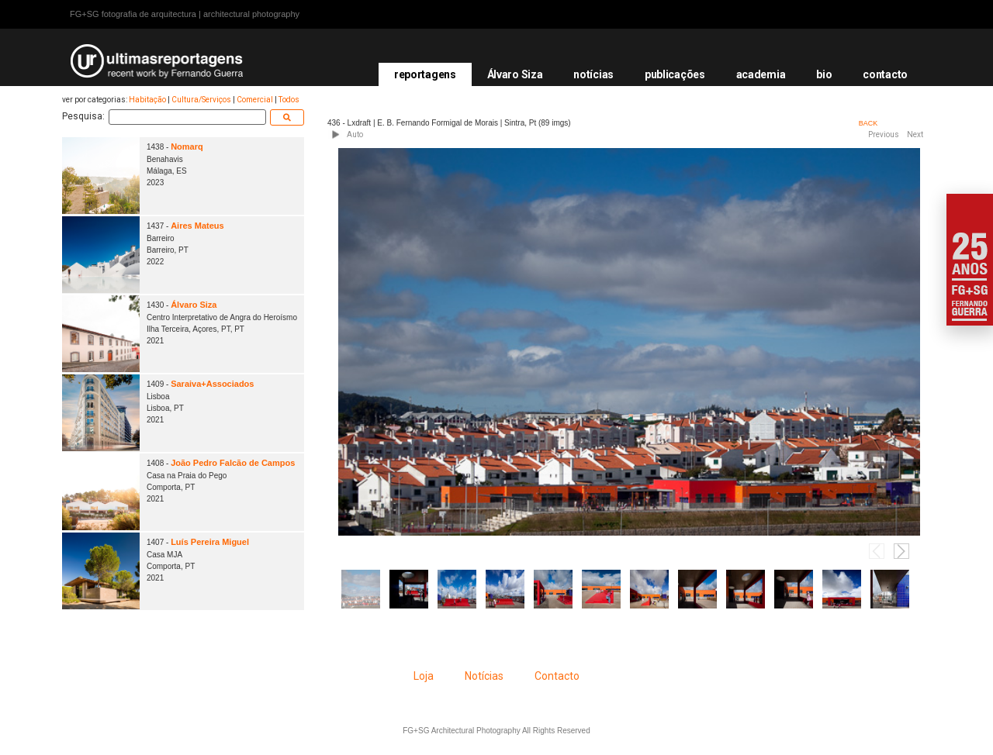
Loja (423, 676)
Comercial (255, 99)
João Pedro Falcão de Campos (233, 462)
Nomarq (187, 146)
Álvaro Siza (515, 74)
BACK (868, 123)
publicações (675, 74)
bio (824, 74)
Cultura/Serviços (201, 99)
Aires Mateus (197, 225)
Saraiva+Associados (212, 383)
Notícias (484, 676)
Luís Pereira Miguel (210, 541)
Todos (289, 99)
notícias (593, 74)
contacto (885, 74)
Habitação (147, 99)
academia (761, 74)
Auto (355, 134)
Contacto (557, 676)
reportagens (425, 74)
